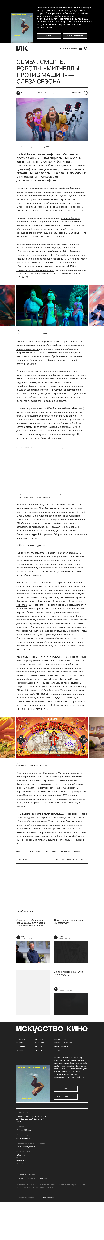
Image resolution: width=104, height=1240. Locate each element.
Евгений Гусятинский (25, 1124)
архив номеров (61, 1046)
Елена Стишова (72, 1126)
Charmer (43, 1216)
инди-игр (62, 360)
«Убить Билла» (49, 690)
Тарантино (32, 686)
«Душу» (56, 247)
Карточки (39, 1043)
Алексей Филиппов (60, 93)
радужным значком (64, 697)
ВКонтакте (20, 1193)
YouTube (20, 1196)
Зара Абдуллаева (23, 1115)
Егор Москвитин (48, 1129)
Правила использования (27, 1213)
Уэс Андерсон (57, 686)
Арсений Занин (65, 990)
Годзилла (21, 605)
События (20, 1050)
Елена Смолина (72, 1124)
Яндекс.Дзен (21, 1199)
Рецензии (25, 93)
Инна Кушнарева (48, 1121)
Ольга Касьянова (48, 1118)
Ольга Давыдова (23, 1126)
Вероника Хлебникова (75, 1135)
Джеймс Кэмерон (70, 218)
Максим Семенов (73, 1121)
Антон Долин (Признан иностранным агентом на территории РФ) (26, 1132)
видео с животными (27, 349)
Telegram (20, 1202)
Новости (25, 936)
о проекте (59, 1050)
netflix (21, 851)
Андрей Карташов (48, 1115)
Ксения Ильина (22, 1138)
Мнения (19, 1043)
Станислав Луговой (49, 1124)
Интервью (20, 1046)
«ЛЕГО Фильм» (44, 262)
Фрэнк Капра (64, 938)
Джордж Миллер (77, 686)
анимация (36, 851)
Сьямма (74, 679)
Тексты (62, 936)
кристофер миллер (71, 851)
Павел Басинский (23, 1118)
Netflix (25, 154)
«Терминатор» (67, 690)
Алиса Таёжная (72, 1129)
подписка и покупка (63, 1043)
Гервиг (64, 679)
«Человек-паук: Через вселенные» (35, 270)
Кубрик (45, 686)
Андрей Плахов (47, 1132)
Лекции (38, 1046)
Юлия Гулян (21, 1121)
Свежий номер (60, 1039)
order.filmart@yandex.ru (26, 1185)
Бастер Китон (24, 203)
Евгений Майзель (48, 1126)
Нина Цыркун (71, 1138)
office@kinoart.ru (23, 1176)
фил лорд (51, 851)
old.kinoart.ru (50, 1236)
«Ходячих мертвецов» (32, 560)
